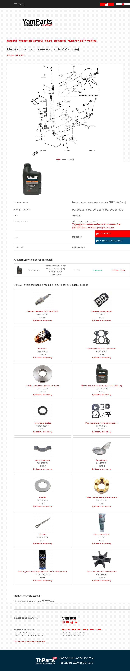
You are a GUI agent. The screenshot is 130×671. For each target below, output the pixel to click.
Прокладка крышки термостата (101, 348)
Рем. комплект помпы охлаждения (101, 423)
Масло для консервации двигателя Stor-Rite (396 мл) (42, 571)
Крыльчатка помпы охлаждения (102, 571)
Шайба (42, 497)
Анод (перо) (101, 460)
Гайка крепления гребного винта (101, 497)
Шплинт (42, 534)
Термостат (42, 348)
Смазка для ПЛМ (101, 534)
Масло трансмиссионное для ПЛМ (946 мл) (101, 386)
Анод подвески (42, 460)
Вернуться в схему (15, 55)
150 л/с (48, 41)
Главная (12, 41)
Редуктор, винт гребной (82, 41)
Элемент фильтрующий (101, 311)
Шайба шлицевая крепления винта (42, 386)
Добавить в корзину (42, 320)
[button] (19, 4)
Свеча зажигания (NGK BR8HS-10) (42, 311)
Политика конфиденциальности (30, 641)
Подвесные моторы (31, 41)
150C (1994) (60, 41)
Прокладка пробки (42, 423)
